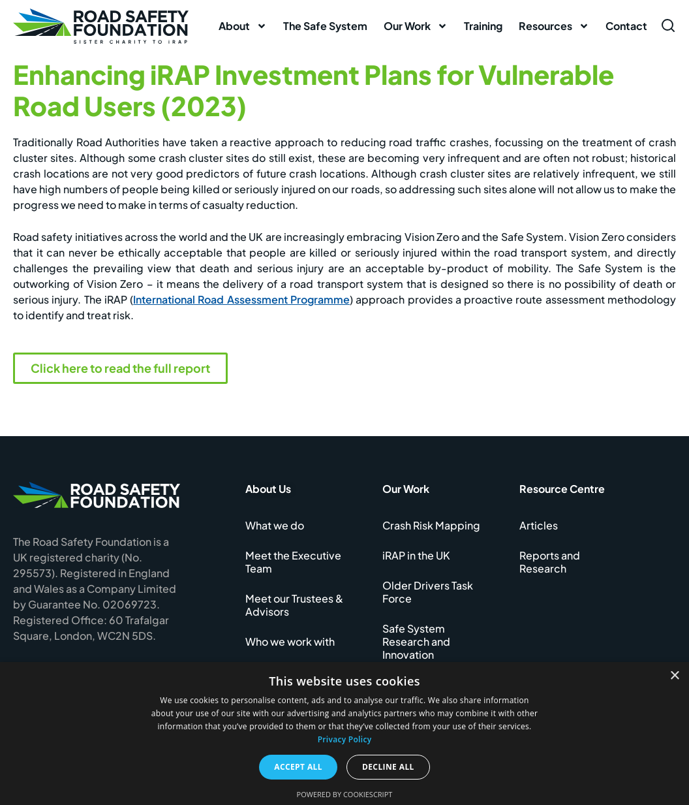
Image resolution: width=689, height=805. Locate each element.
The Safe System (325, 26)
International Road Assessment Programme (241, 299)
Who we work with (290, 641)
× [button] (674, 676)
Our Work (416, 26)
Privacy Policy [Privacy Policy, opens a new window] (345, 739)
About (243, 26)
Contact (626, 26)
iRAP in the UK (416, 555)
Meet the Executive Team (293, 561)
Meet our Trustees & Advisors (294, 605)
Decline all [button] (388, 766)
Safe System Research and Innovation (416, 641)
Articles (538, 525)
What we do (274, 525)
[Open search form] (668, 25)
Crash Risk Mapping (431, 525)
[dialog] (344, 733)
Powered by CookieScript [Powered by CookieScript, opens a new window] (345, 794)
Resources (554, 26)
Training (483, 26)
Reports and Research (549, 561)
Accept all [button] (298, 766)
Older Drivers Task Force (427, 591)
